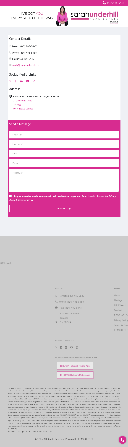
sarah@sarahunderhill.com (26, 65)
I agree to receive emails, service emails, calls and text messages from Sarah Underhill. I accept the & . (62, 198)
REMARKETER (86, 439)
